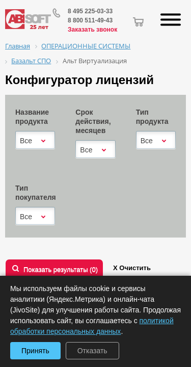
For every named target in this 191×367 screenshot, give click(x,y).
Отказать (92, 351)
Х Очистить (132, 268)
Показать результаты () (60, 269)
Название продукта (32, 116)
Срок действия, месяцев (93, 121)
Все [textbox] (26, 141)
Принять (35, 351)
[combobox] (35, 141)
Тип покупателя (35, 192)
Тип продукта (152, 116)
